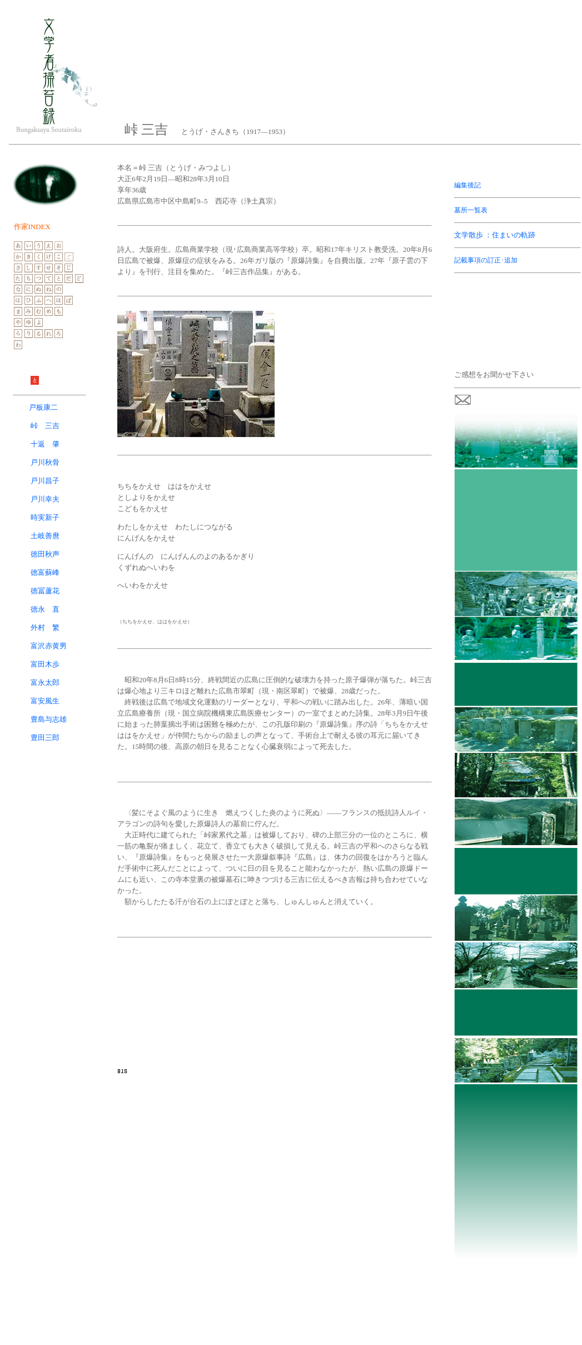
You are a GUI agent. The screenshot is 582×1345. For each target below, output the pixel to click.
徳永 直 (45, 609)
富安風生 (45, 701)
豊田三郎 (45, 737)
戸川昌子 (45, 481)
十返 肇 (45, 444)
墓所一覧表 (471, 210)
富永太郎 (45, 682)
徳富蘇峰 (45, 572)
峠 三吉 (45, 425)
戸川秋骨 (34, 462)
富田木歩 (45, 664)
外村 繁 (45, 627)
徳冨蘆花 (45, 591)
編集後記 (467, 185)
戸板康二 (43, 407)
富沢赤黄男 (49, 646)
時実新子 (45, 517)
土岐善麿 (45, 536)
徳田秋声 (45, 554)
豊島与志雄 (49, 719)
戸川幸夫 (45, 499)
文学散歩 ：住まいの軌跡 (494, 235)
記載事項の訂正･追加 (486, 260)
